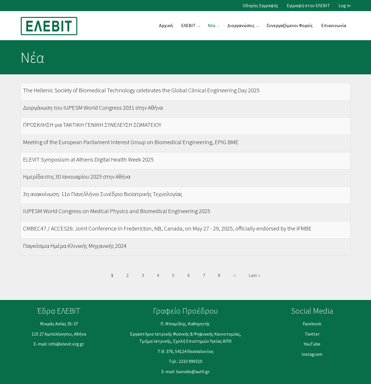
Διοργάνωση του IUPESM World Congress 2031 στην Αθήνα (93, 107)
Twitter (312, 334)
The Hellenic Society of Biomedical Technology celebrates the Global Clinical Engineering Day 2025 (141, 90)
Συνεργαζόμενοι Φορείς (290, 25)
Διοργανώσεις (241, 25)
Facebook (312, 323)
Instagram (312, 354)
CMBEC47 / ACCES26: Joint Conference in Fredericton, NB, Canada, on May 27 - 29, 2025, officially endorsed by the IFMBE (167, 228)
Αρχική (166, 25)
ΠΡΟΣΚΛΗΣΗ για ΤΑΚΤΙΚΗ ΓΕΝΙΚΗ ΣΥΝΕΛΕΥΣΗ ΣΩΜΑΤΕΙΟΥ (92, 124)
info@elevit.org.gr (66, 344)
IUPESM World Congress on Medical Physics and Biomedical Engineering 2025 (116, 211)
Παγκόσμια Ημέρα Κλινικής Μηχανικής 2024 (75, 246)
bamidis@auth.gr (193, 371)
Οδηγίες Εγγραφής (260, 5)
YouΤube (312, 344)
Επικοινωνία (333, 25)
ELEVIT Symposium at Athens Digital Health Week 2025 (88, 159)
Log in (345, 5)
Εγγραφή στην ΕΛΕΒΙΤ (308, 5)
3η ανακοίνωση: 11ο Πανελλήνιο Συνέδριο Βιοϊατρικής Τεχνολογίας (102, 194)
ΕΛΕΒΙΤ (188, 25)
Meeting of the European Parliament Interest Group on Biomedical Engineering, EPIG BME (130, 142)
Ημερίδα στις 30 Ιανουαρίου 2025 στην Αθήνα (76, 176)
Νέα (211, 25)
